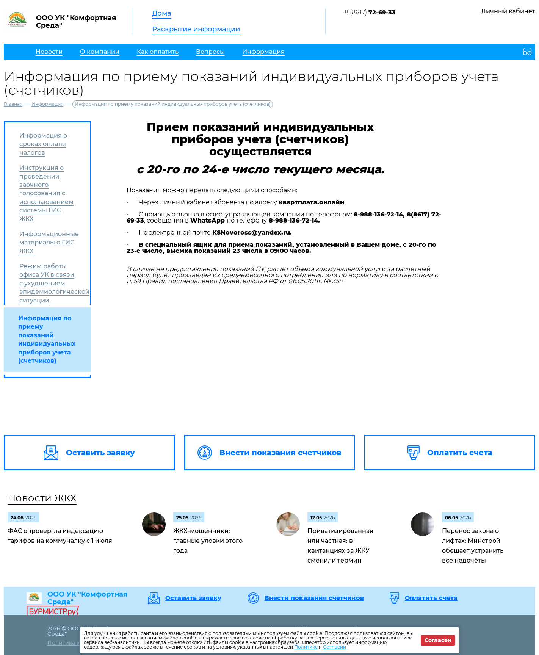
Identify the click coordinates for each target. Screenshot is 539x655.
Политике (306, 647)
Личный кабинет (508, 11)
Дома (161, 13)
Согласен (438, 640)
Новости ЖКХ (42, 498)
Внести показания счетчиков (314, 598)
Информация (47, 104)
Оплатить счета (431, 598)
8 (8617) (370, 12)
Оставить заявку (193, 598)
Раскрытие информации (196, 29)
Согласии (334, 647)
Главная (13, 104)
